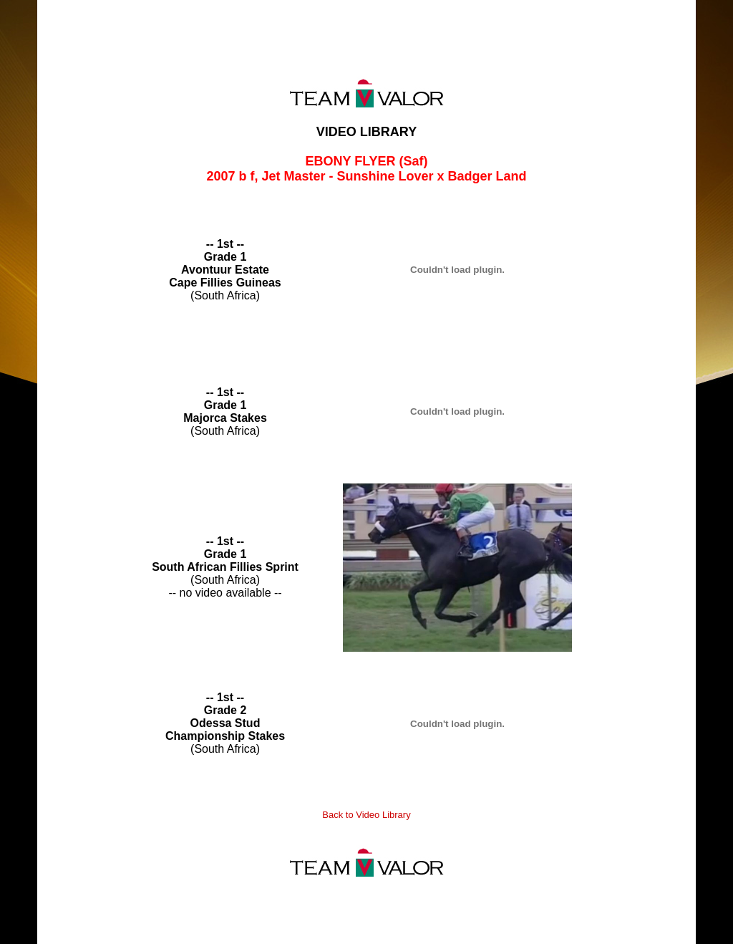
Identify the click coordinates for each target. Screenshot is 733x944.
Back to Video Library (366, 814)
